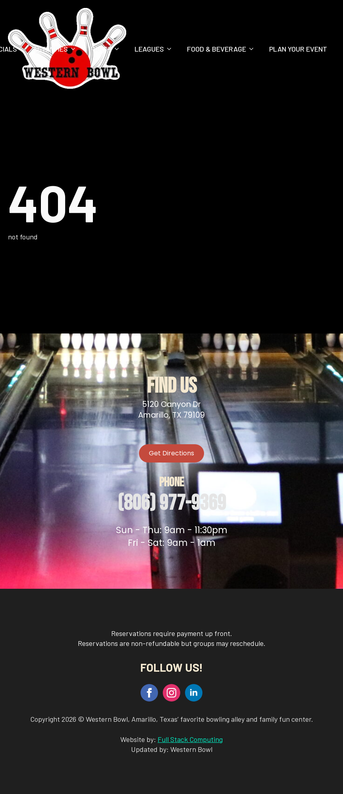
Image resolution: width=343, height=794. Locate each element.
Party (101, 48)
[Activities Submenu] (75, 48)
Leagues (149, 48)
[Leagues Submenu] (171, 48)
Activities (50, 48)
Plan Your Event (298, 48)
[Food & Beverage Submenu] (253, 48)
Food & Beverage (216, 48)
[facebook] (149, 692)
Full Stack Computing (190, 739)
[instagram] (171, 692)
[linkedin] (193, 692)
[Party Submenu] (119, 48)
